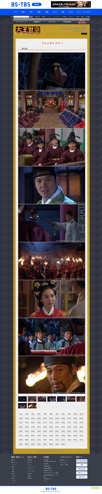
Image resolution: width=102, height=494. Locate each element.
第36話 (33, 426)
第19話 (63, 418)
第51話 (51, 431)
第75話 (63, 439)
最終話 (63, 444)
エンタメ (70, 12)
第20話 (69, 418)
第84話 (51, 444)
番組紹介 (36, 21)
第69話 (27, 439)
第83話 (45, 444)
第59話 (33, 435)
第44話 (81, 426)
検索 (31, 16)
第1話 (20, 414)
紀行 (31, 12)
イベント (49, 16)
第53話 (63, 431)
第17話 (51, 418)
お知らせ (29, 462)
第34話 (21, 426)
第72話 (45, 439)
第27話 (45, 422)
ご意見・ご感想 (80, 16)
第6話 (51, 414)
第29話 (57, 422)
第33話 (81, 422)
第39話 (51, 426)
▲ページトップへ (96, 487)
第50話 (45, 431)
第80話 (27, 444)
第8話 (63, 414)
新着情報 (29, 460)
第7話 (57, 414)
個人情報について (48, 478)
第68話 (21, 439)
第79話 (21, 444)
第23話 (21, 422)
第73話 (51, 439)
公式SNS (64, 16)
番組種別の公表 (47, 470)
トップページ (21, 21)
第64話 (63, 435)
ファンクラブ (87, 12)
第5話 (45, 414)
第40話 (57, 426)
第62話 (51, 435)
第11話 (81, 414)
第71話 (39, 439)
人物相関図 (67, 21)
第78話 (81, 439)
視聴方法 (37, 16)
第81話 (33, 444)
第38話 (45, 426)
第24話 (27, 422)
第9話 (69, 414)
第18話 (57, 418)
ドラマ (15, 12)
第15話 (39, 418)
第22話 (81, 418)
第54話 (69, 431)
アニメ (79, 12)
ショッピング (56, 16)
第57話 (21, 435)
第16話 (45, 418)
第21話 (75, 418)
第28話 (51, 422)
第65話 (69, 435)
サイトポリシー (64, 462)
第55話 (75, 431)
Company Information (50, 461)
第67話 (81, 435)
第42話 (69, 426)
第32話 (75, 422)
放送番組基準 (47, 466)
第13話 (27, 418)
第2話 (26, 414)
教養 (47, 12)
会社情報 (88, 16)
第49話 (39, 431)
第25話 (33, 422)
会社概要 (46, 460)
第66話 (75, 435)
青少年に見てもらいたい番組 (51, 472)
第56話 (81, 431)
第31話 (69, 422)
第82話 (39, 444)
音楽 (63, 12)
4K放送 (43, 16)
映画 (23, 12)
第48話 (33, 431)
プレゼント (71, 16)
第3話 (32, 414)
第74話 (57, 439)
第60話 (39, 435)
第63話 (57, 435)
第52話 (57, 431)
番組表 (37, 4)
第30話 (63, 422)
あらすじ (51, 21)
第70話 (33, 439)
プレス (45, 481)
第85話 (57, 444)
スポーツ (55, 12)
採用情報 (46, 463)
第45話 (21, 431)
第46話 (27, 431)
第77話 (75, 439)
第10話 (75, 414)
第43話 (75, 426)
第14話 (33, 418)
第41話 (63, 426)
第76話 (69, 439)
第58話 (27, 435)
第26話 (39, 422)
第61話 (45, 435)
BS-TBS (13, 2)
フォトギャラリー (82, 21)
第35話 (27, 426)
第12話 (21, 418)
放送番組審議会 (47, 468)
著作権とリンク (64, 460)
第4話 (39, 414)
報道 (39, 12)
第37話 (39, 426)
